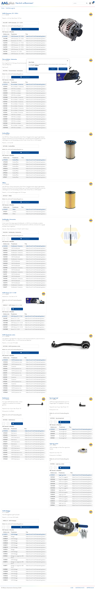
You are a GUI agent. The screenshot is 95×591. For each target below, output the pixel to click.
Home (2, 8)
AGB (72, 588)
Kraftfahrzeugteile (10, 8)
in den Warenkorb (25, 29)
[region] (48, 66)
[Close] (67, 60)
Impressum (90, 588)
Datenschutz (80, 588)
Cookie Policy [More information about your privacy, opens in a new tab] (37, 65)
